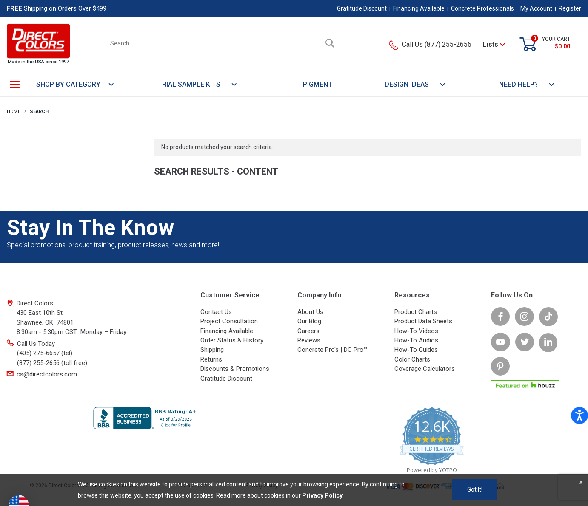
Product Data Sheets (423, 321)
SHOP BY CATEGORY (75, 84)
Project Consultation (229, 321)
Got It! (474, 489)
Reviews (308, 340)
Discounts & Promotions (234, 369)
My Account (536, 8)
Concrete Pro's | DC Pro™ (332, 349)
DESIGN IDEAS (415, 84)
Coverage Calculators (424, 369)
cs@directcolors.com (47, 374)
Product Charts (415, 312)
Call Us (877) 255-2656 (430, 44)
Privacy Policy (322, 495)
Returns (211, 359)
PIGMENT (317, 84)
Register (570, 8)
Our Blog (309, 321)
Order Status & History (231, 340)
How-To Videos (416, 331)
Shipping (212, 349)
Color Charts (412, 359)
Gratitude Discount (362, 8)
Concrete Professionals (482, 8)
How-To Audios (416, 340)
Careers (308, 331)
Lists (494, 44)
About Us (310, 312)
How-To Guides (416, 349)
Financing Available (419, 8)
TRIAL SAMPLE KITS (197, 84)
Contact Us (216, 312)
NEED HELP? (527, 84)
